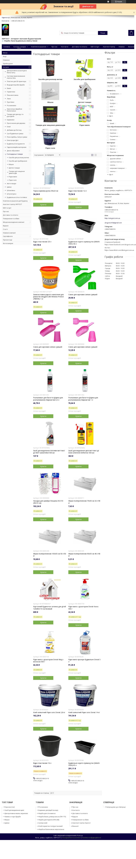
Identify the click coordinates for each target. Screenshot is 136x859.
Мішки (11, 164)
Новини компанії (9, 233)
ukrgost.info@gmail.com (113, 223)
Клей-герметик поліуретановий (51, 826)
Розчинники (11, 105)
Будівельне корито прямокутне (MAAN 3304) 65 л (84, 764)
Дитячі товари (14, 168)
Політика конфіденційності (91, 838)
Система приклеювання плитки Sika (16, 77)
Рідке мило (13, 177)
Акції (4, 56)
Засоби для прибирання (18, 161)
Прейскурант (8, 63)
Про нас (54, 47)
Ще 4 (111, 174)
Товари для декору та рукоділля (15, 115)
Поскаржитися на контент (71, 838)
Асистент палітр (109, 47)
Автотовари (11, 183)
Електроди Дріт (12, 140)
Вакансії (131, 47)
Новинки (6, 60)
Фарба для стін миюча (47, 813)
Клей (9, 127)
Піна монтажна (12, 95)
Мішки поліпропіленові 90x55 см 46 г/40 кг (84, 555)
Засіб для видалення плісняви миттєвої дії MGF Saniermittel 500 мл (49, 452)
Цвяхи (9, 187)
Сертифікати (8, 236)
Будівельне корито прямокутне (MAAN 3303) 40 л (84, 243)
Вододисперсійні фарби (16, 85)
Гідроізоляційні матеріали (16, 147)
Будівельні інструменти (16, 144)
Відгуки (5, 226)
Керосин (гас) (10, 807)
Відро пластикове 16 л (42, 763)
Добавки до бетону (14, 130)
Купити (43, 204)
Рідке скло (13, 180)
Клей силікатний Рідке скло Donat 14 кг (84, 712)
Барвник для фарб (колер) (48, 810)
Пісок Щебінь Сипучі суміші (17, 137)
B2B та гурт (7, 208)
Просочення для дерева (16, 123)
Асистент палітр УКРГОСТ (12, 204)
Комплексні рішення (38, 47)
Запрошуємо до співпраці (115, 807)
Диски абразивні (13, 151)
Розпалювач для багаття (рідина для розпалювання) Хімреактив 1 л (83, 399)
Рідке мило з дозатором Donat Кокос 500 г (83, 608)
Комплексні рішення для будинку (15, 201)
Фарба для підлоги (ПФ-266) (49, 820)
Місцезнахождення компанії (13, 222)
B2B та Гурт (95, 47)
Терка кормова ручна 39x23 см (45, 191)
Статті (5, 229)
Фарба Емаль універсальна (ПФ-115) (52, 817)
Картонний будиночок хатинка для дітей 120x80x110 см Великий (49, 608)
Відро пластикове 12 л (77, 191)
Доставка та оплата (79, 47)
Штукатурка (11, 194)
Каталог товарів (20, 47)
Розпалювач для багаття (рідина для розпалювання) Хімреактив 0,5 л (48, 399)
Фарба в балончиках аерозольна (51, 829)
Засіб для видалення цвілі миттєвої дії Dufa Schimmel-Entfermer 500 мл (83, 452)
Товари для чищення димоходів (17, 172)
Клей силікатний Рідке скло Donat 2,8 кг (49, 712)
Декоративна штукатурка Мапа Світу (17, 71)
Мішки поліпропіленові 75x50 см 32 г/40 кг (84, 502)
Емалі (9, 88)
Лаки (9, 99)
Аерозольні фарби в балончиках (14, 110)
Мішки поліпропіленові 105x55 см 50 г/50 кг (49, 555)
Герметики (11, 92)
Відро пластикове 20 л (42, 242)
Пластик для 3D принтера (16, 81)
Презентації (7, 240)
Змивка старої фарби (13, 817)
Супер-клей (43, 823)
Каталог (6, 67)
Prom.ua (80, 836)
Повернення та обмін (11, 218)
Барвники (10, 120)
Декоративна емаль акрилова (16, 813)
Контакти (64, 47)
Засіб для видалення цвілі (14, 810)
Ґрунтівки (10, 102)
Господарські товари (15, 154)
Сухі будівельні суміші (15, 133)
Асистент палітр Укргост (81, 823)
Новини (122, 47)
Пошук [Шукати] (102, 33)
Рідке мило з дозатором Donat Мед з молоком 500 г (48, 661)
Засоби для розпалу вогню (19, 158)
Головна (7, 47)
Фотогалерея (8, 243)
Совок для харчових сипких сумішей (82, 294)
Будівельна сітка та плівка (17, 197)
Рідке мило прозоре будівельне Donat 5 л (84, 661)
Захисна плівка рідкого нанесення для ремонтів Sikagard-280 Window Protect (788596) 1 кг (48, 296)
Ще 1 (111, 116)
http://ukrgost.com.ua (112, 218)
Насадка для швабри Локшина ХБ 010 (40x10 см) (48, 502)
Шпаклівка (11, 190)
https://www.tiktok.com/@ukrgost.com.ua (119, 250)
